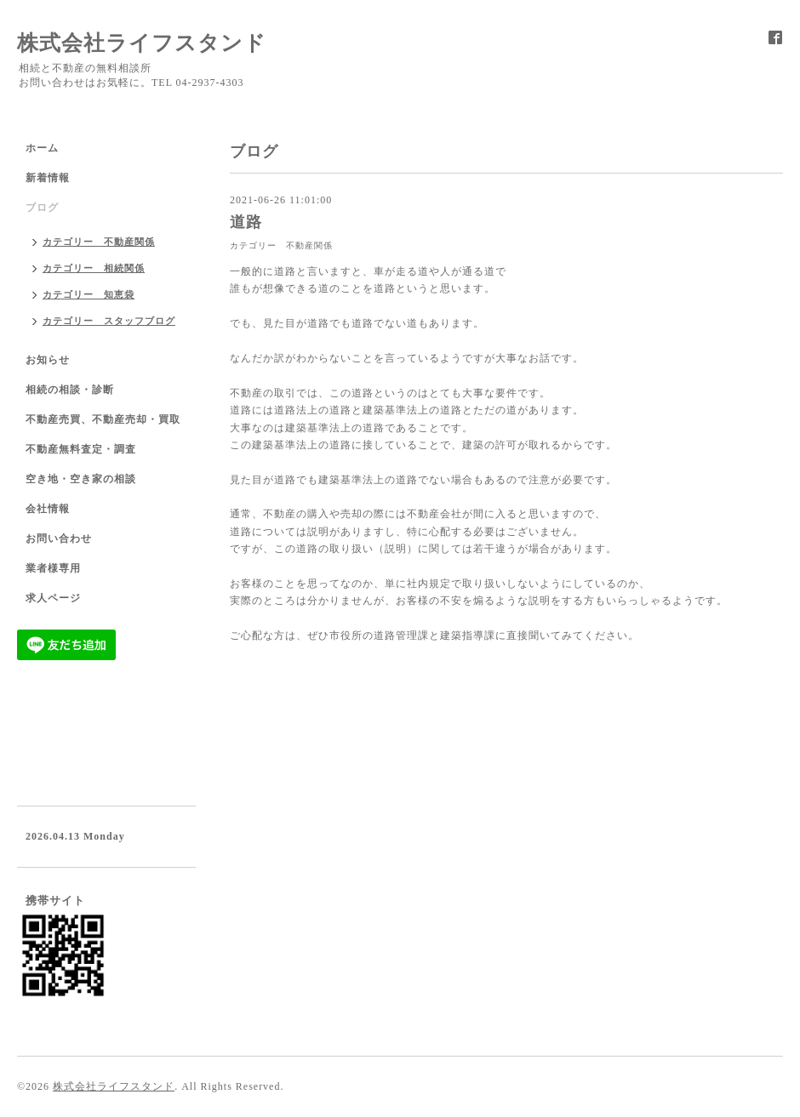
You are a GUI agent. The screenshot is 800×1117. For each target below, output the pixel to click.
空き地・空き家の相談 (81, 479)
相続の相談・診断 (70, 390)
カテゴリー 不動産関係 (281, 245)
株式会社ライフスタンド (141, 42)
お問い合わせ (59, 538)
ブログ (42, 208)
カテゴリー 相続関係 (94, 268)
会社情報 (48, 509)
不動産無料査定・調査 (81, 449)
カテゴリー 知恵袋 (88, 294)
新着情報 (48, 178)
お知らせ (48, 360)
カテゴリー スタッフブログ (109, 321)
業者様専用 (53, 568)
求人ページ (53, 598)
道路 (246, 222)
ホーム (42, 148)
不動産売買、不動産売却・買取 (103, 419)
